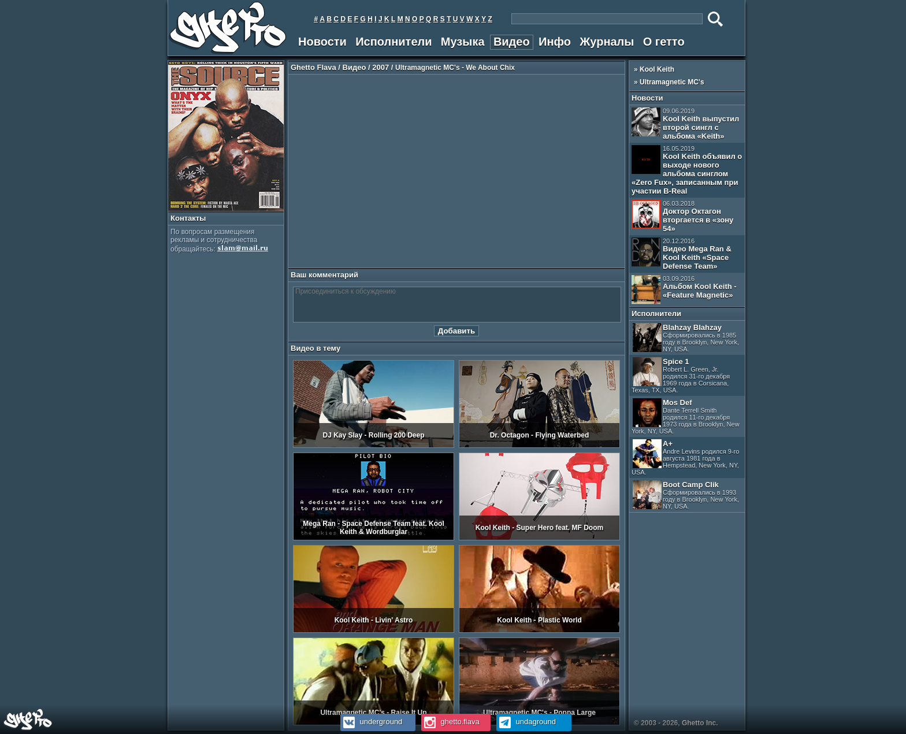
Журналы (607, 41)
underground (371, 721)
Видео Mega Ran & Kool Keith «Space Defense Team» (682, 254)
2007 (380, 67)
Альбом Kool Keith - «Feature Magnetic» (684, 289)
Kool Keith (657, 69)
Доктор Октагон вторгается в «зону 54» (682, 216)
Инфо (555, 41)
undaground (526, 721)
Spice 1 (681, 375)
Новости (322, 41)
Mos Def (686, 416)
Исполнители (393, 41)
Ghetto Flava (313, 67)
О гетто (664, 41)
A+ (685, 457)
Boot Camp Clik (686, 495)
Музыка (463, 41)
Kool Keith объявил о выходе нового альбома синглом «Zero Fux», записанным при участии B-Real (687, 170)
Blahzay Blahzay (686, 338)
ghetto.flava (450, 721)
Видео (511, 41)
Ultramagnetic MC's (672, 82)
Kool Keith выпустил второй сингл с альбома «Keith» (685, 123)
